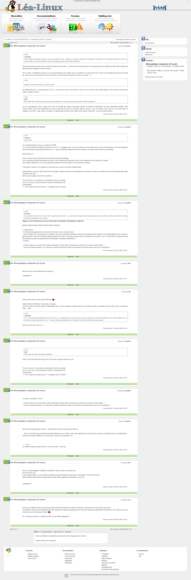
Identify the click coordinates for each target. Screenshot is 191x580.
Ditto (129, 263)
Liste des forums (46, 532)
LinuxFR (87, 0)
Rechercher (149, 54)
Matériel (104, 565)
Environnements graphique (110, 569)
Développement (107, 567)
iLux (129, 499)
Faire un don (32, 558)
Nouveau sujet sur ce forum (154, 77)
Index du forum (58, 532)
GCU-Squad (93, 0)
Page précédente (124, 42)
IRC (140, 556)
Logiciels (104, 556)
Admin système (107, 558)
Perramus (128, 46)
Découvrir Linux (70, 554)
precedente (126, 39)
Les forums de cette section (20, 39)
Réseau (104, 560)
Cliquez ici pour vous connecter (45, 540)
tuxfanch (128, 421)
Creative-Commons (114, 574)
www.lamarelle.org (29, 473)
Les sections (8, 39)
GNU (98, 0)
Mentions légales (33, 556)
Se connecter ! (149, 43)
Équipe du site (32, 554)
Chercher (68, 532)
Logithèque (68, 560)
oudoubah (128, 127)
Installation (105, 554)
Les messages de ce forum (36, 39)
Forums (141, 554)
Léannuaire (68, 558)
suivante (133, 39)
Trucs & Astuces (70, 556)
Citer (77, 120)
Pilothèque (68, 563)
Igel (130, 291)
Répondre (70, 120)
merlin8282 (127, 203)
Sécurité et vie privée (108, 563)
